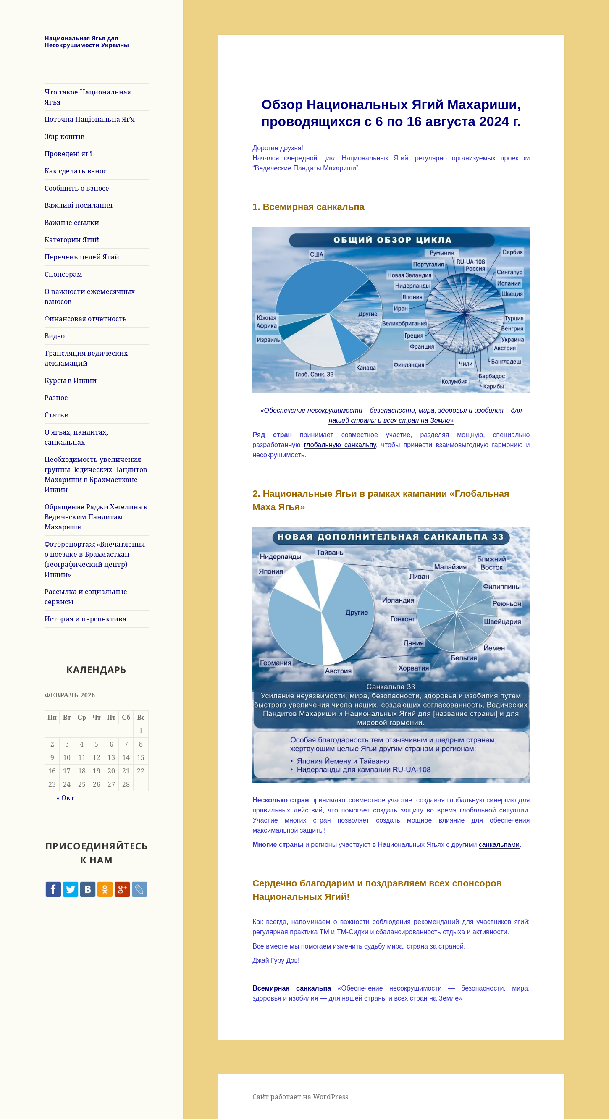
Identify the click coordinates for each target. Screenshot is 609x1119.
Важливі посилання (79, 205)
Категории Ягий (72, 239)
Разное (56, 397)
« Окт (65, 797)
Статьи (57, 414)
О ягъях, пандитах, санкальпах (76, 437)
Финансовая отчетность (86, 318)
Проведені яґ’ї (68, 153)
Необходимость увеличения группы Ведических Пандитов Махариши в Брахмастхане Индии (96, 474)
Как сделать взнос (76, 171)
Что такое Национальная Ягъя (88, 97)
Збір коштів (65, 136)
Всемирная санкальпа (291, 988)
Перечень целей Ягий (82, 257)
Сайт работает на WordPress (300, 1096)
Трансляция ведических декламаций (86, 358)
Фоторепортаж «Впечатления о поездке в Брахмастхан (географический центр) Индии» (95, 559)
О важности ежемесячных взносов (90, 296)
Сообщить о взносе (77, 188)
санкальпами (499, 844)
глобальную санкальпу (340, 444)
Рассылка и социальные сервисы (86, 596)
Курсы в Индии (71, 380)
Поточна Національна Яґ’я (90, 119)
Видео (55, 336)
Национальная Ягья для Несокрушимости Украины (87, 41)
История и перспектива (85, 619)
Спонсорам (63, 274)
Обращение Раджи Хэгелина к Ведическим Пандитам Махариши (96, 517)
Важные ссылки (72, 222)
